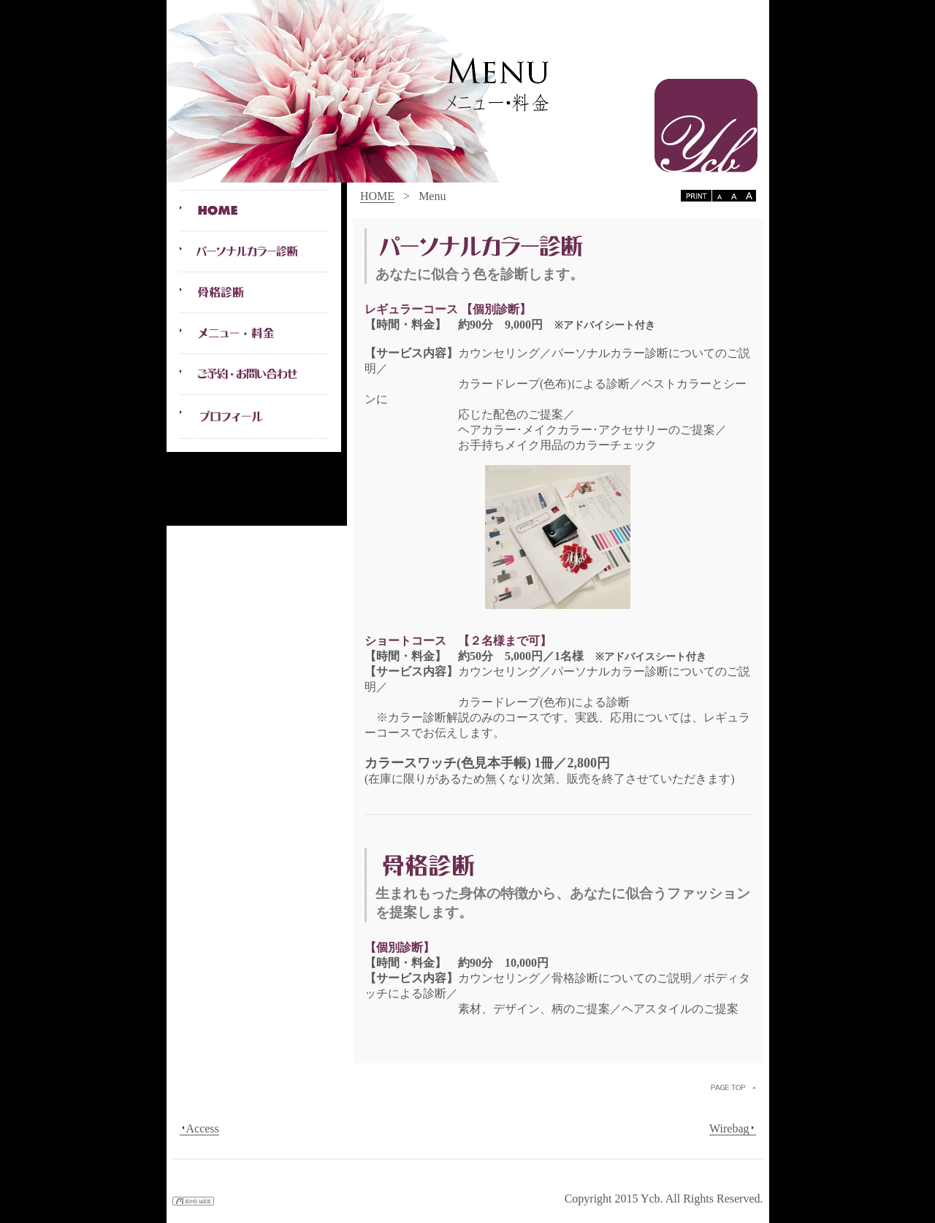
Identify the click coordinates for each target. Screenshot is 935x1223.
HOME (377, 196)
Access (199, 1128)
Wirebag (732, 1128)
